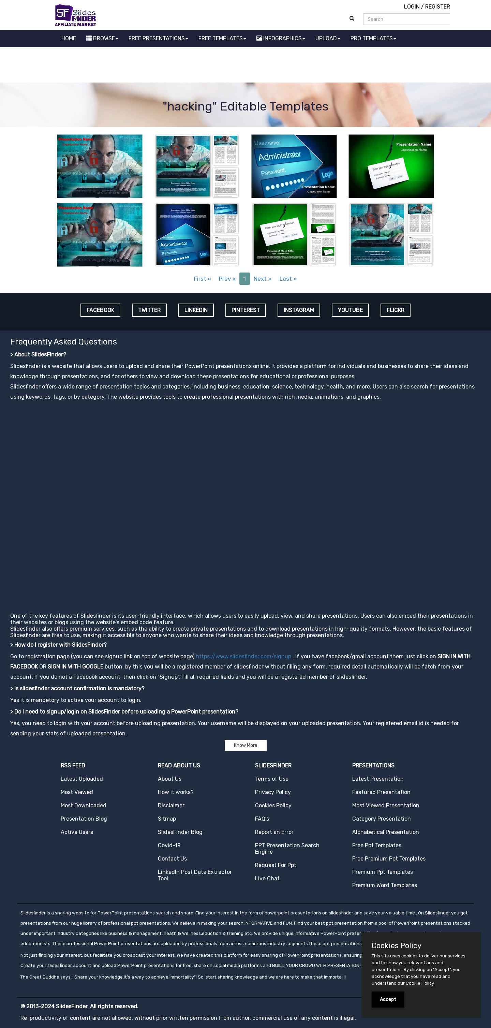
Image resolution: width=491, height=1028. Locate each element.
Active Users (77, 832)
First (202, 278)
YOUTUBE (350, 310)
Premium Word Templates (384, 885)
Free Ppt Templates (376, 845)
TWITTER (149, 310)
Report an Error (274, 832)
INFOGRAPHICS (280, 38)
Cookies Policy (273, 805)
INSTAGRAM (299, 310)
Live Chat (267, 878)
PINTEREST (246, 310)
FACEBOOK (100, 310)
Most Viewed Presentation (385, 805)
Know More (245, 745)
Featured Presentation (381, 792)
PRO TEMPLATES (373, 38)
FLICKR (395, 310)
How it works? (176, 792)
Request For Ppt (275, 865)
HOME (68, 38)
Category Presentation (381, 819)
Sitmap (167, 819)
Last (288, 278)
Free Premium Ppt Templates (389, 858)
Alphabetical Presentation (385, 832)
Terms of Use (271, 779)
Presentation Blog (84, 819)
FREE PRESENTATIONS (158, 38)
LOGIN (412, 6)
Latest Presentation (378, 779)
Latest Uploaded (82, 779)
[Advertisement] (245, 65)
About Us (169, 779)
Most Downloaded (83, 805)
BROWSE (102, 38)
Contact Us (172, 858)
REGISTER (437, 6)
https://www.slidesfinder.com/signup (243, 656)
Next (263, 278)
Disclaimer (171, 805)
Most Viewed (77, 792)
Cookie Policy (420, 983)
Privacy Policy (273, 792)
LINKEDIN (196, 310)
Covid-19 (169, 845)
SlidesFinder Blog (180, 832)
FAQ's (262, 819)
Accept (388, 999)
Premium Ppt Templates (382, 872)
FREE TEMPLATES (222, 38)
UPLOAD (327, 38)
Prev (227, 278)
